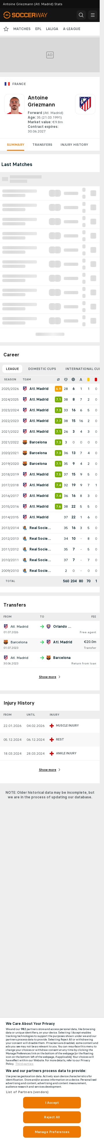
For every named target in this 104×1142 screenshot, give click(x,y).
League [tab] (12, 369)
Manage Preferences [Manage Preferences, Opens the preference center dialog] (52, 1132)
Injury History (74, 145)
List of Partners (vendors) (27, 1092)
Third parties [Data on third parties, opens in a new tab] (24, 1064)
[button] (81, 15)
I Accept (52, 1103)
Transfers (42, 145)
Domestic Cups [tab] (42, 369)
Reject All (52, 1117)
